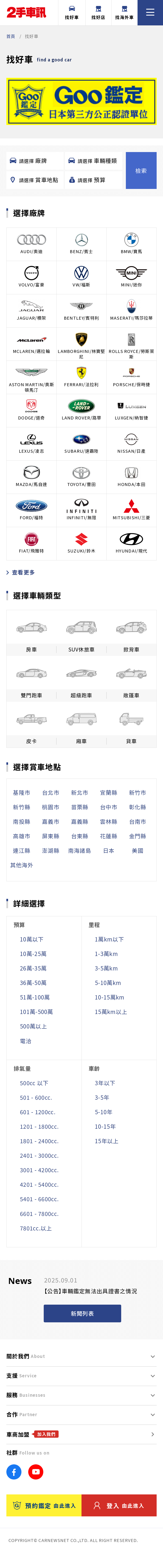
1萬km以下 (109, 939)
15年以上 (107, 1141)
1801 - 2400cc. (39, 1141)
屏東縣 (50, 836)
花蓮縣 (108, 836)
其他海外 (21, 865)
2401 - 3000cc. (39, 1155)
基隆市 (21, 792)
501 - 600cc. (36, 1097)
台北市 (50, 792)
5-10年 (104, 1112)
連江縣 (21, 850)
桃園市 (50, 807)
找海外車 (124, 13)
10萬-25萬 (33, 953)
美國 (137, 850)
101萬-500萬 (36, 1011)
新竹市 (137, 792)
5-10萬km (108, 982)
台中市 (108, 807)
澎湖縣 (50, 850)
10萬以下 (32, 939)
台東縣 (80, 836)
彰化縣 (137, 807)
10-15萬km (109, 997)
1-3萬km (106, 953)
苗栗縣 (80, 807)
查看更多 (20, 572)
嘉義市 (50, 821)
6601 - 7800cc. (39, 1213)
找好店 (98, 13)
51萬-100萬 (35, 997)
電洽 (26, 1041)
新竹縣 (21, 807)
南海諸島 (79, 850)
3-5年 (102, 1097)
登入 (119, 1505)
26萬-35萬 (33, 968)
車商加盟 (32, 1434)
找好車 (72, 13)
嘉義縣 (80, 821)
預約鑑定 (44, 1505)
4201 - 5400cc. (39, 1184)
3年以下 (105, 1083)
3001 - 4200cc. (39, 1170)
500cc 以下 (34, 1083)
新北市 (80, 792)
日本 (109, 850)
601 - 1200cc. (38, 1112)
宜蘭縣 (108, 792)
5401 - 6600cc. (39, 1199)
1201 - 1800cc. (39, 1126)
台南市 (137, 821)
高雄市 (21, 836)
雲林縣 (108, 821)
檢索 (141, 170)
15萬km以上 (111, 1011)
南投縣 (21, 821)
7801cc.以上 (36, 1228)
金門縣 (137, 836)
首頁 (10, 36)
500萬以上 (33, 1026)
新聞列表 (82, 1313)
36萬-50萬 (33, 982)
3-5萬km (106, 968)
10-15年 (105, 1126)
